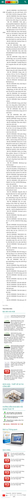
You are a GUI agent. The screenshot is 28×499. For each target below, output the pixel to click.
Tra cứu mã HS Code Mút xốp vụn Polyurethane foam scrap (14, 455)
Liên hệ (14, 493)
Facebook (19, 493)
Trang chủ (8, 493)
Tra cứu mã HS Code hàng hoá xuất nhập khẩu (14, 461)
